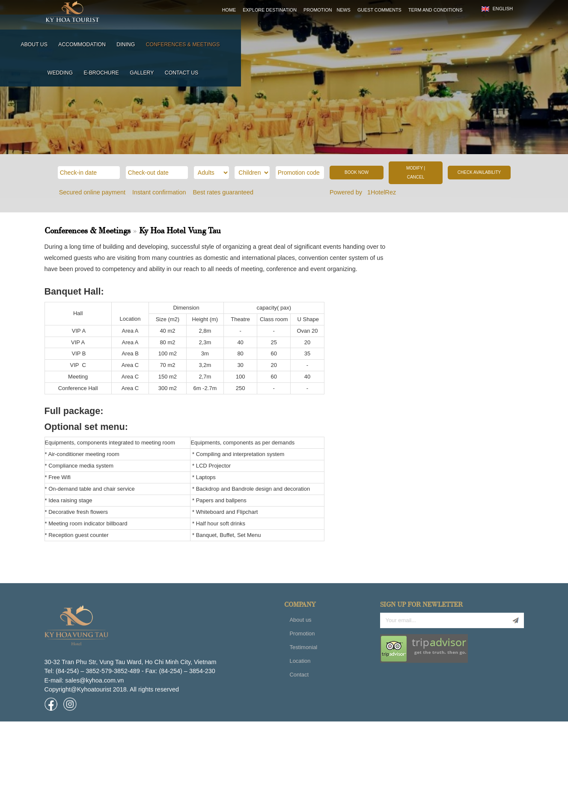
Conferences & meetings (325, 30)
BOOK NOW (357, 172)
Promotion (317, 9)
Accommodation (224, 30)
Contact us (506, 30)
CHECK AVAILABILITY (479, 172)
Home (229, 9)
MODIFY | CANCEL (415, 173)
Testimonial (303, 673)
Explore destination (270, 9)
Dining (268, 30)
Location (299, 687)
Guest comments (379, 9)
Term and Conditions (435, 9)
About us (176, 30)
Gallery (467, 30)
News (343, 9)
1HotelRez (382, 192)
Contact (299, 701)
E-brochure (426, 30)
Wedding (385, 30)
